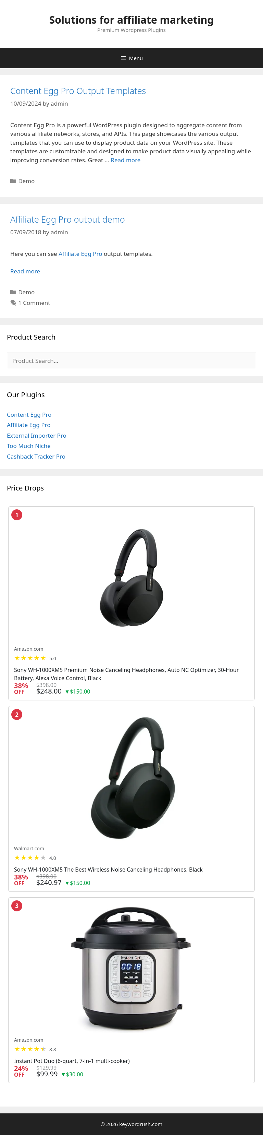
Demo (26, 181)
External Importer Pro (36, 435)
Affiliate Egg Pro (80, 254)
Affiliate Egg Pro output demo (67, 219)
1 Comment (34, 303)
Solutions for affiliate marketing (131, 20)
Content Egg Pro (29, 414)
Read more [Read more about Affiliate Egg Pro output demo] (25, 271)
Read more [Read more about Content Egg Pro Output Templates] (125, 160)
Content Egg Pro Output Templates (78, 90)
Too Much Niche (29, 446)
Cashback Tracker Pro (36, 456)
